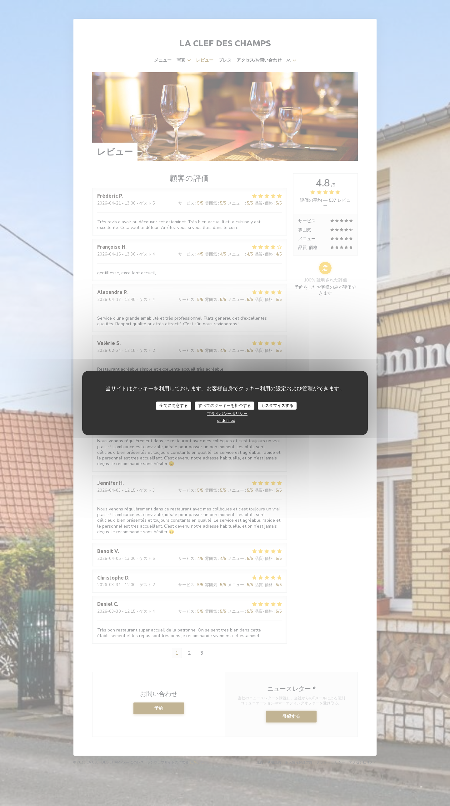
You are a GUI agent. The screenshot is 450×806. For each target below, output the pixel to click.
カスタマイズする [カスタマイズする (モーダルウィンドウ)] (277, 405)
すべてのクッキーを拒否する (224, 405)
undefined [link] (226, 420)
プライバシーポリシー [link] (227, 414)
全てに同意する (173, 405)
